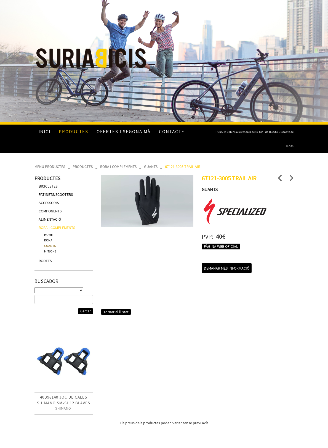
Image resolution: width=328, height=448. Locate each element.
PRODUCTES (83, 166)
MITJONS (50, 251)
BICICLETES (48, 186)
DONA (48, 240)
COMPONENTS (50, 211)
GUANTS (151, 166)
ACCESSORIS (49, 202)
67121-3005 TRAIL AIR (182, 166)
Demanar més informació (226, 268)
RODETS (45, 260)
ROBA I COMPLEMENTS (118, 166)
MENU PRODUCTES (49, 166)
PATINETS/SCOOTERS (56, 194)
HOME (48, 235)
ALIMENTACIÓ (50, 219)
